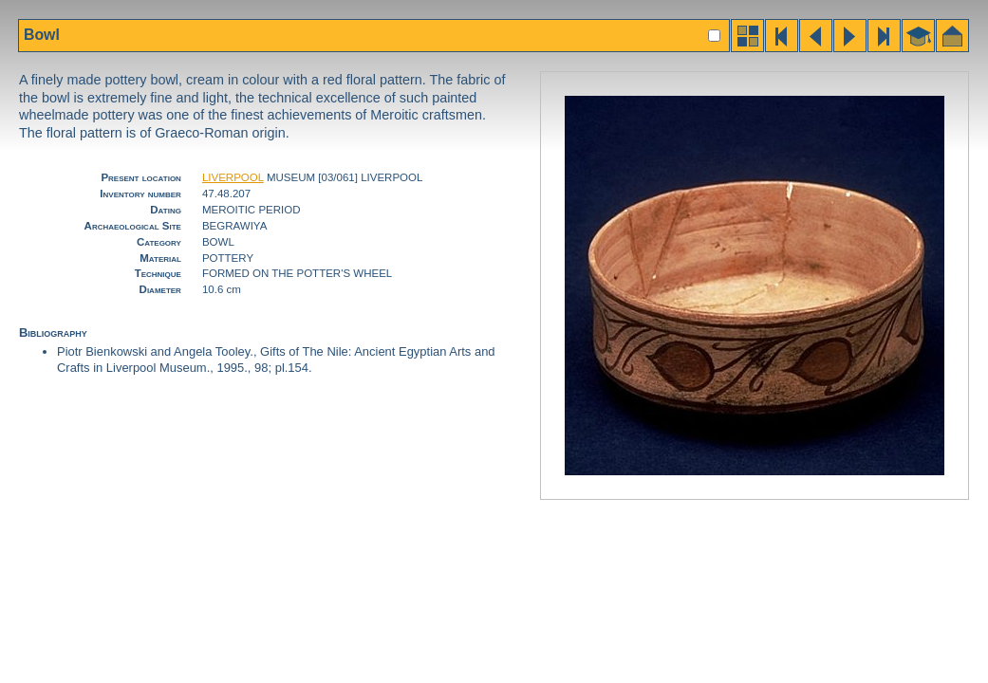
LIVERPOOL (233, 177)
